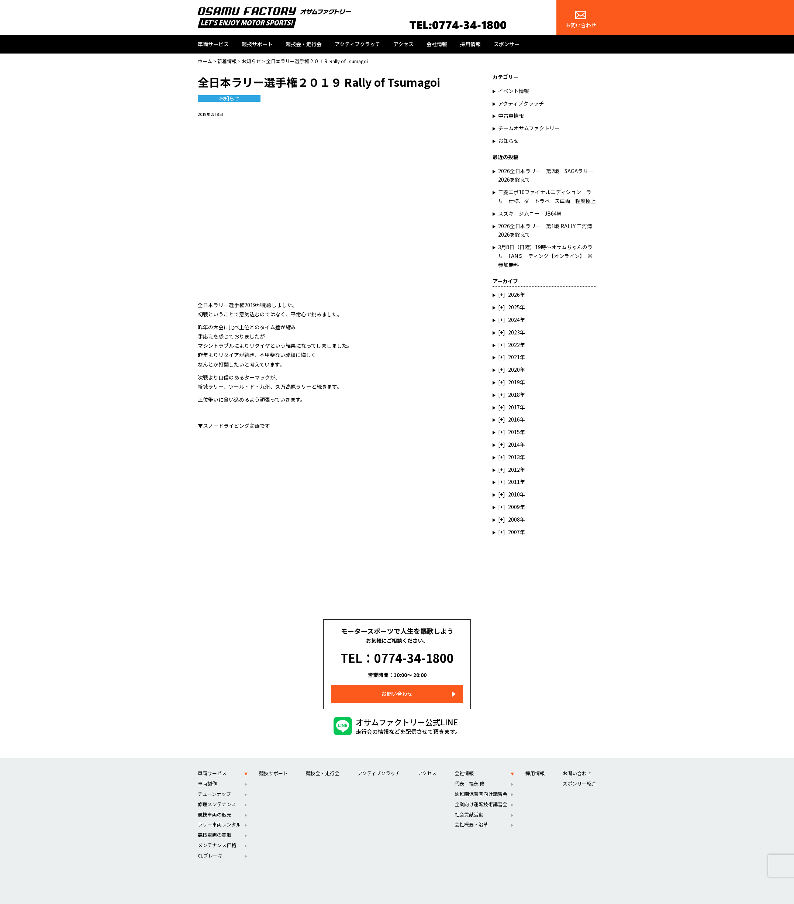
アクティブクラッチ (357, 44)
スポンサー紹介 (579, 772)
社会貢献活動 (469, 803)
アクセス (403, 44)
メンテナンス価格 (217, 834)
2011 (514, 481)
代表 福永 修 (469, 772)
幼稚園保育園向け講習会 (481, 782)
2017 (514, 407)
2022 (514, 344)
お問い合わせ (580, 20)
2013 (514, 457)
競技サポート (257, 44)
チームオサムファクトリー (529, 128)
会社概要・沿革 (471, 813)
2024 (514, 319)
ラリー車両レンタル (219, 813)
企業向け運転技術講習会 (481, 793)
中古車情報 (511, 115)
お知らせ (229, 98)
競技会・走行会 (304, 44)
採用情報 (470, 44)
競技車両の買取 (214, 823)
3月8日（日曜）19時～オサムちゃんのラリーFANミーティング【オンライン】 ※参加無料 (545, 255)
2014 (514, 444)
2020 (514, 369)
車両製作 (207, 772)
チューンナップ (214, 782)
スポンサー (506, 44)
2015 (514, 432)
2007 (514, 532)
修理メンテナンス (217, 793)
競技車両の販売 (214, 803)
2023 (514, 332)
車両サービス (213, 44)
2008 (514, 519)
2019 (514, 382)
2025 (514, 307)
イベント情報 (513, 90)
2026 (514, 294)
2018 (514, 394)
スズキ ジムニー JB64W (529, 213)
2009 (514, 507)
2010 (514, 494)
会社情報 (437, 44)
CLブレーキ (210, 844)
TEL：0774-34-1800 (397, 652)
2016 (514, 419)
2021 (514, 357)
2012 (514, 469)
